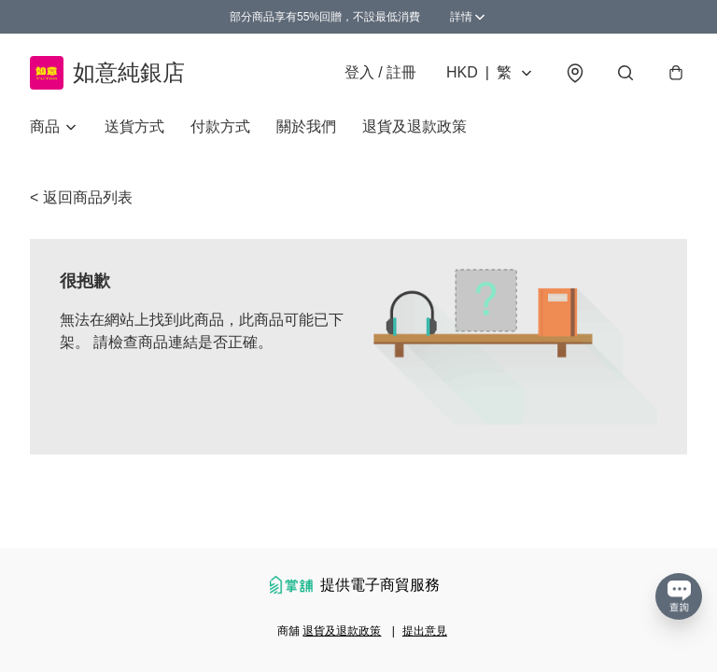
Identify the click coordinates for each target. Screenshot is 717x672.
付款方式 (220, 126)
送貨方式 (134, 126)
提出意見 (424, 630)
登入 (380, 72)
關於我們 (306, 126)
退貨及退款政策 (414, 126)
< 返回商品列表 (81, 197)
